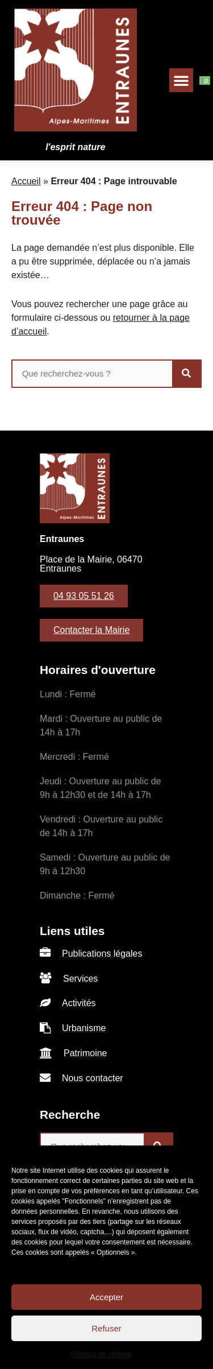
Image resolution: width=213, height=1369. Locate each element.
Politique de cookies (100, 1354)
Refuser (106, 1328)
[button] (181, 80)
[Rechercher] (186, 374)
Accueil (26, 181)
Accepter (106, 1297)
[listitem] (106, 953)
